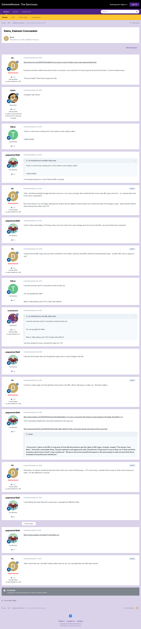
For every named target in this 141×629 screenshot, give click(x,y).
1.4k (13, 146)
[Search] (112, 11)
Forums (5, 17)
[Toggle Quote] (27, 160)
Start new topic (131, 48)
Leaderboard (36, 17)
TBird (12, 127)
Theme (61, 621)
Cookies (80, 621)
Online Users (23, 17)
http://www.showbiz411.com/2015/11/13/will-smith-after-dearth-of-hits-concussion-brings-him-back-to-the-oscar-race (66, 429)
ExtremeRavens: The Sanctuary (19, 4)
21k (13, 174)
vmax (12, 90)
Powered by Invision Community (70, 626)
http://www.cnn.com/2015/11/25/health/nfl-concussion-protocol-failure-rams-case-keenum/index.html (60, 62)
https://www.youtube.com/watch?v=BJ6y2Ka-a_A (41, 535)
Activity (15, 12)
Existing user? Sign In (119, 4)
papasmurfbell (13, 155)
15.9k (13, 109)
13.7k (13, 330)
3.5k (13, 77)
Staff (13, 17)
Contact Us (71, 621)
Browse (6, 13)
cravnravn (13, 310)
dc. (13, 37)
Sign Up (134, 4)
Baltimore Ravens (32, 40)
